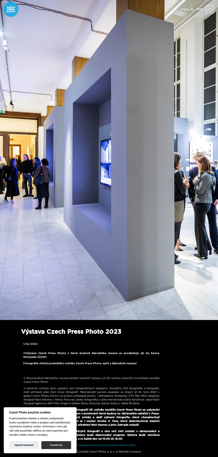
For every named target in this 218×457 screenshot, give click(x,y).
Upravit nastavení (24, 445)
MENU (200, 9)
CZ (182, 9)
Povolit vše (56, 445)
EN (187, 9)
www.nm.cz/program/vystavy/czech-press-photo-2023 (99, 445)
